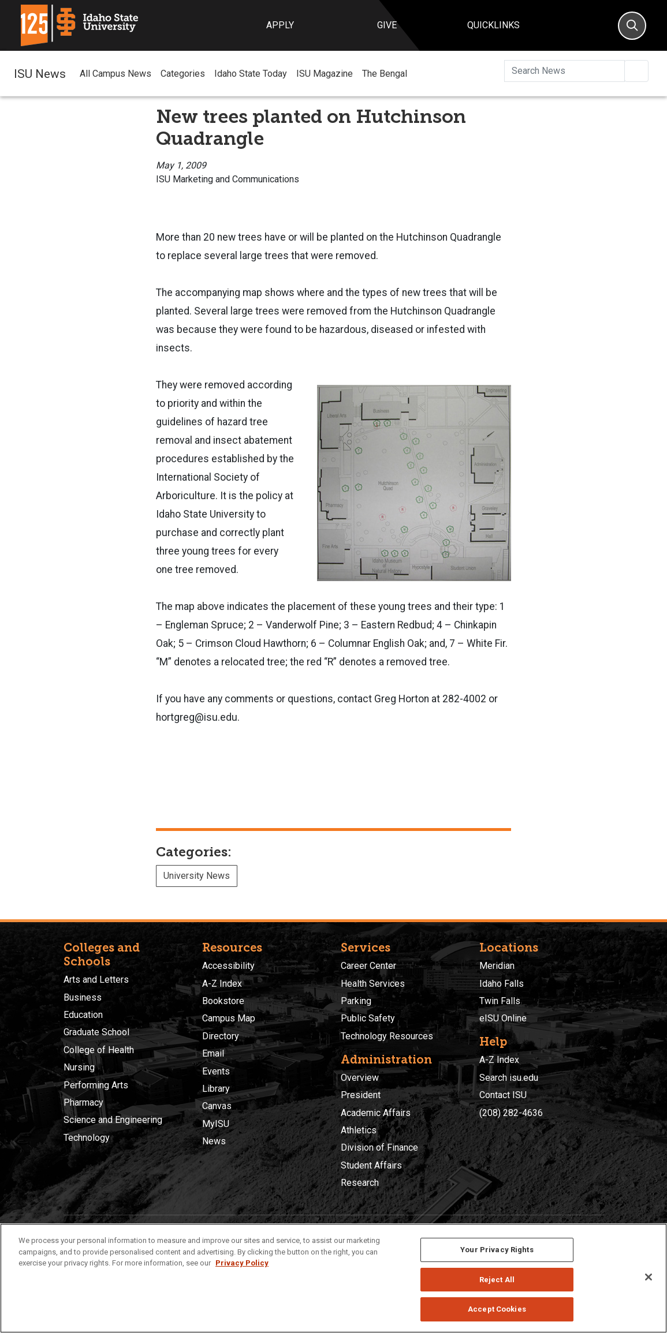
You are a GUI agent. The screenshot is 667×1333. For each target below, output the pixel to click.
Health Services (373, 983)
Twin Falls (499, 1000)
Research (360, 1182)
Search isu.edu (508, 1077)
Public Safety (368, 1018)
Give (387, 25)
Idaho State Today (250, 73)
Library (216, 1088)
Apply (280, 25)
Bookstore (223, 1000)
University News (196, 875)
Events (216, 1071)
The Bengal (384, 73)
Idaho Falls (501, 983)
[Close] (648, 1277)
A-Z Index (222, 983)
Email (213, 1053)
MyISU (215, 1123)
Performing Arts (96, 1085)
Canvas (217, 1105)
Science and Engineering (113, 1119)
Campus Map (228, 1018)
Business (83, 997)
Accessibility (228, 965)
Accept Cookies (497, 1309)
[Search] (632, 25)
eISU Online (503, 1018)
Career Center (368, 965)
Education (83, 1014)
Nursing (79, 1067)
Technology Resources (387, 1036)
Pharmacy (83, 1102)
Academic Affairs (376, 1112)
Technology (87, 1137)
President (361, 1094)
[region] (333, 1278)
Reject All (497, 1279)
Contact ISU (503, 1094)
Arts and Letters (96, 979)
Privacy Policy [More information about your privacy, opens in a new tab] (242, 1263)
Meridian (497, 965)
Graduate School (96, 1032)
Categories (183, 73)
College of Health (99, 1049)
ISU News (40, 73)
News (214, 1141)
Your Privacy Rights (496, 1249)
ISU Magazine (324, 73)
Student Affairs (371, 1165)
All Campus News (115, 73)
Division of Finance (379, 1147)
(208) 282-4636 (511, 1112)
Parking (356, 1000)
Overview (360, 1077)
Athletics (359, 1130)
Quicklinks (493, 25)
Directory (220, 1036)
